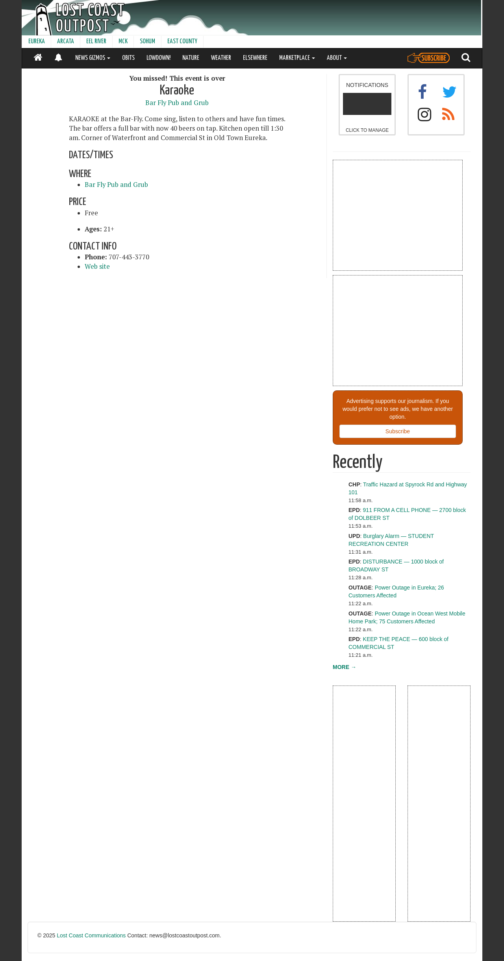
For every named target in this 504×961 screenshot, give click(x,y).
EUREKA (36, 41)
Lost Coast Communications (91, 935)
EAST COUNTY (182, 41)
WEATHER (221, 58)
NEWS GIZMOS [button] (92, 58)
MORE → (344, 667)
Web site (97, 266)
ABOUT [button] (337, 58)
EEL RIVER (96, 41)
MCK (123, 41)
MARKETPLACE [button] (297, 58)
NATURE (190, 58)
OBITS (128, 58)
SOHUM (147, 41)
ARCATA (65, 41)
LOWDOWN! (158, 58)
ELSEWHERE (255, 58)
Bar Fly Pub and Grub (177, 102)
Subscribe (397, 431)
